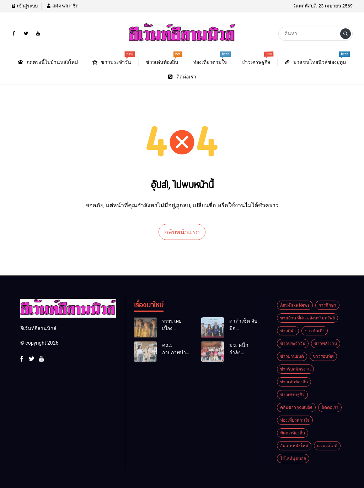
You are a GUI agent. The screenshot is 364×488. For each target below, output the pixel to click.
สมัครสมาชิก (62, 6)
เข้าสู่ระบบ (24, 6)
